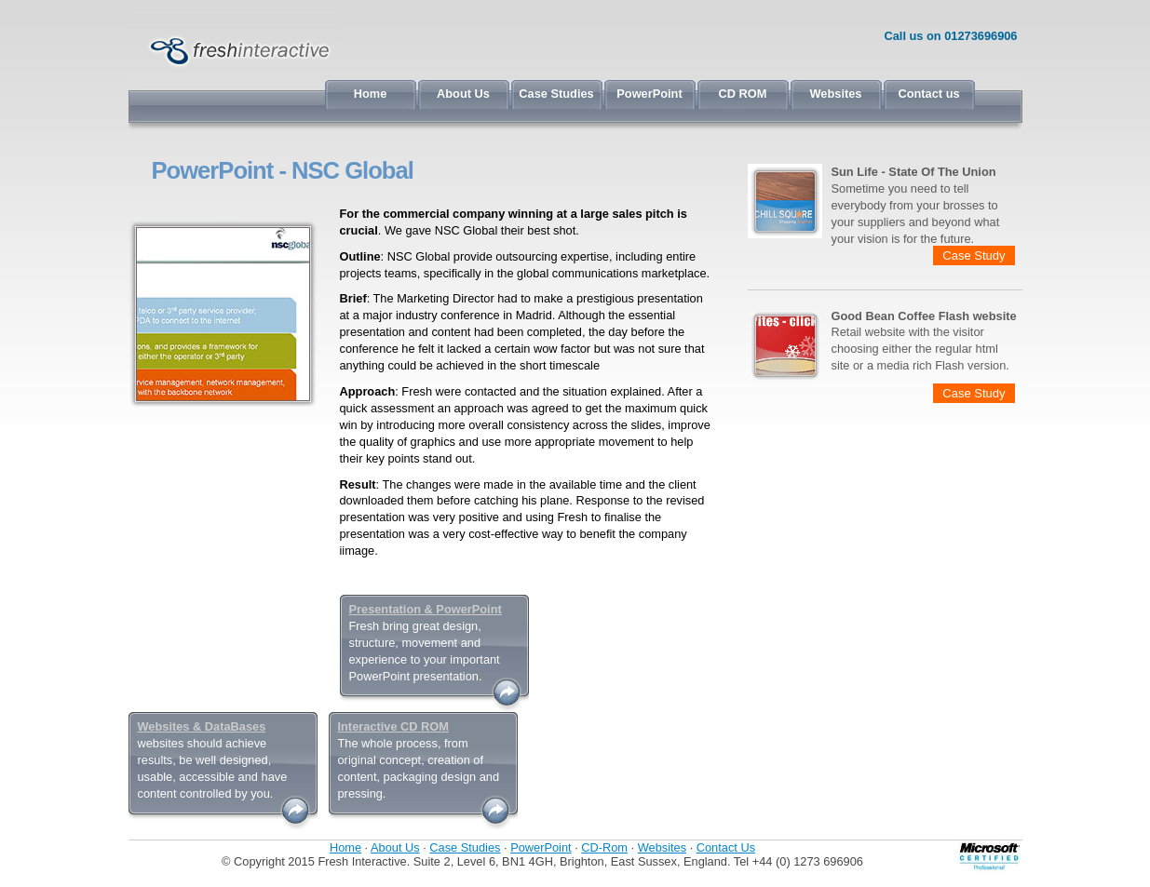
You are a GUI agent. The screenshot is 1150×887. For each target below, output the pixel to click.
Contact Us (726, 847)
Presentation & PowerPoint (425, 609)
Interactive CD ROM (393, 726)
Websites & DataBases (202, 726)
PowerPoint (649, 94)
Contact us (928, 94)
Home (370, 94)
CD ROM (743, 94)
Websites (836, 94)
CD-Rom (604, 847)
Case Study (973, 255)
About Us (463, 94)
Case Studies (556, 94)
